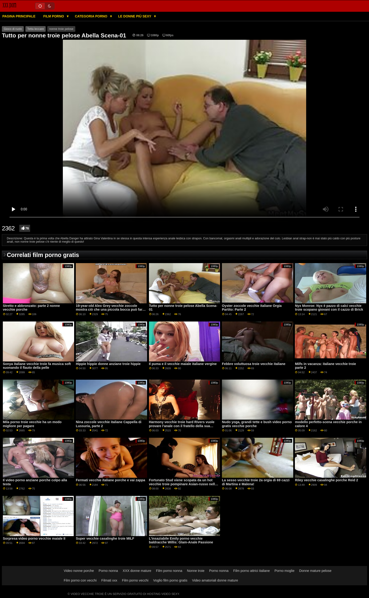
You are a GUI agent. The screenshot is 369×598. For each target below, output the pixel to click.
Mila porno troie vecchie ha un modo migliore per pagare (32, 424)
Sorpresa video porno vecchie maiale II (34, 538)
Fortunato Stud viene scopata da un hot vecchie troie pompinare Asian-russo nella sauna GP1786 (183, 484)
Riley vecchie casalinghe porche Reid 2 (326, 480)
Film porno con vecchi (80, 580)
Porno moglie (285, 571)
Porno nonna (108, 571)
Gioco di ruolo (13, 29)
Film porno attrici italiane (251, 571)
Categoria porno (91, 16)
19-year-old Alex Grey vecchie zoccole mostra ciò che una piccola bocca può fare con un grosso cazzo (110, 309)
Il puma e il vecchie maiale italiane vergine (183, 364)
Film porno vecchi (135, 580)
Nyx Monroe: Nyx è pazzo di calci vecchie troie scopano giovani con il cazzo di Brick (329, 308)
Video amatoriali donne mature (215, 580)
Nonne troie (195, 571)
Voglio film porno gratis (170, 580)
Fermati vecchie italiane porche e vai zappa (110, 480)
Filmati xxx (109, 580)
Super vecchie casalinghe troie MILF (105, 538)
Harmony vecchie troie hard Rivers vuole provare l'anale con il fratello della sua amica (182, 426)
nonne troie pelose (61, 29)
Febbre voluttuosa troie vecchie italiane (253, 364)
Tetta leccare (35, 29)
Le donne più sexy (135, 16)
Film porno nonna (169, 571)
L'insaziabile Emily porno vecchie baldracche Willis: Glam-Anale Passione (181, 540)
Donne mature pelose (315, 571)
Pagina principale (19, 16)
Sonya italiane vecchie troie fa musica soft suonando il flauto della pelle (37, 366)
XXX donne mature (137, 571)
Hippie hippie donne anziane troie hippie (108, 364)
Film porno (54, 16)
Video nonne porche (79, 571)
